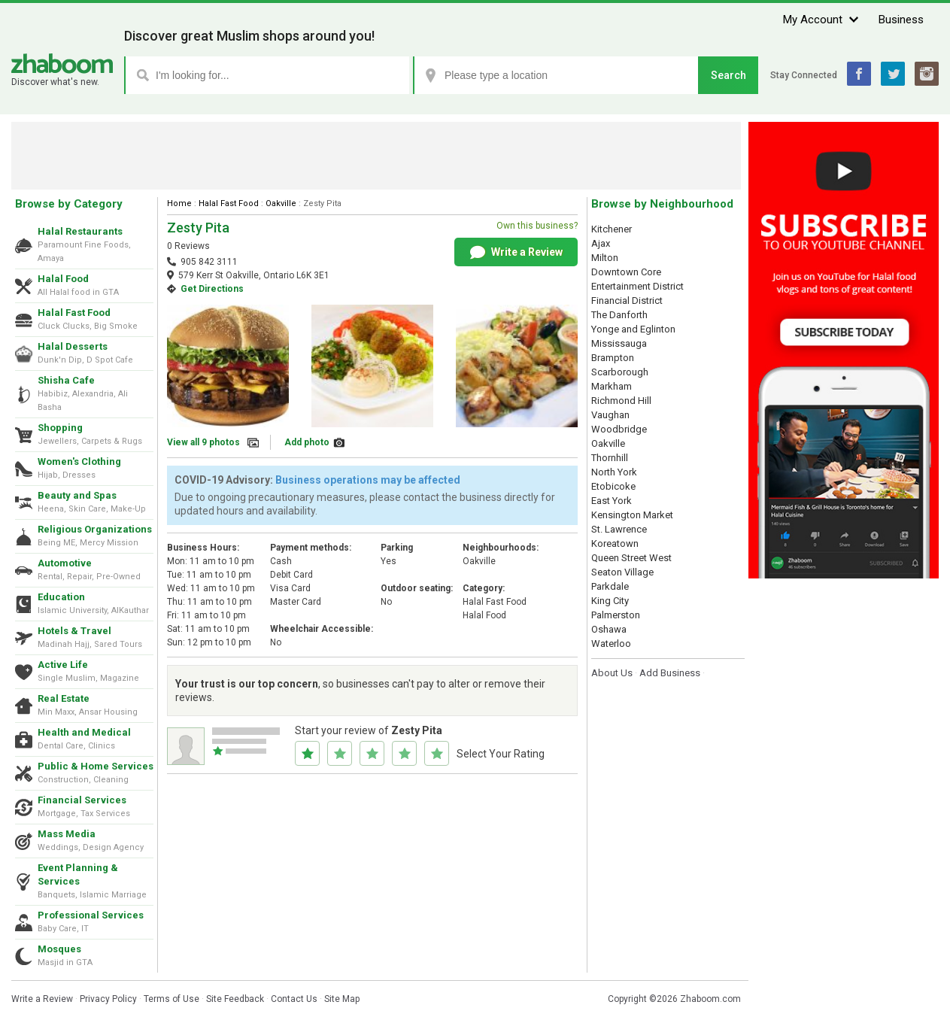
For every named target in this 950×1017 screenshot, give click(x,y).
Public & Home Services (95, 766)
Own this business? (537, 225)
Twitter (893, 74)
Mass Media (67, 833)
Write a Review (516, 252)
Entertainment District (637, 286)
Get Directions (212, 289)
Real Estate (64, 698)
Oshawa (609, 629)
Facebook (859, 74)
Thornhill (609, 457)
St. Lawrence (619, 529)
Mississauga (619, 343)
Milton (604, 257)
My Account (812, 19)
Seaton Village (622, 572)
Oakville (281, 203)
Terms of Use (171, 999)
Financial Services (82, 800)
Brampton (612, 357)
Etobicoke (613, 486)
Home (179, 203)
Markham (611, 386)
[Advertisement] (376, 156)
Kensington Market (632, 515)
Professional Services (91, 915)
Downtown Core (626, 272)
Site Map (342, 999)
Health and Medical (84, 732)
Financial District (627, 300)
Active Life (63, 664)
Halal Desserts (73, 346)
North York (614, 472)
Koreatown (615, 543)
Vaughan (610, 414)
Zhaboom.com (710, 999)
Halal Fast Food (74, 312)
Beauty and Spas (77, 495)
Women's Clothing (79, 461)
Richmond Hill (621, 400)
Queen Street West (631, 557)
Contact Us (294, 999)
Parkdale (610, 586)
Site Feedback (235, 999)
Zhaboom (62, 63)
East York (611, 500)
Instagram (927, 74)
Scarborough (619, 372)
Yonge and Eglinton (633, 329)
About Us (612, 673)
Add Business (669, 673)
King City (610, 600)
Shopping (60, 427)
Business (901, 19)
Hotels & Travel (74, 630)
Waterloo (611, 643)
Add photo (306, 442)
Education (61, 597)
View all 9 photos (203, 442)
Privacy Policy (108, 999)
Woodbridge (619, 429)
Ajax (600, 243)
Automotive (65, 563)
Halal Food (63, 278)
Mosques (59, 949)
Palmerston (615, 615)
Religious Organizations (95, 529)
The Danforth (619, 314)
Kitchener (611, 229)
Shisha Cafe (66, 380)
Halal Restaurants (80, 231)
